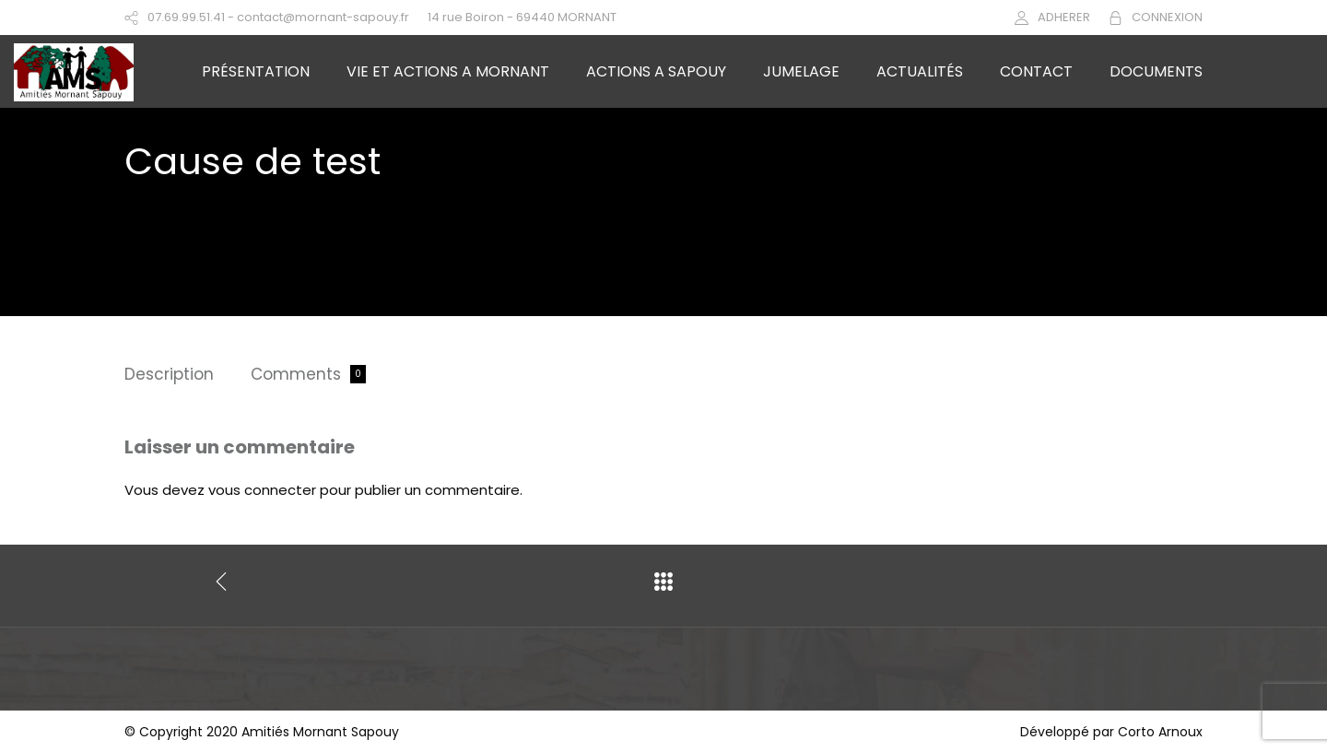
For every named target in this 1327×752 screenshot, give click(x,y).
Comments (296, 374)
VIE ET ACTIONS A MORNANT (447, 71)
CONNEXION (1167, 17)
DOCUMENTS (1156, 71)
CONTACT (1036, 71)
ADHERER (1064, 17)
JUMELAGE (801, 71)
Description (169, 374)
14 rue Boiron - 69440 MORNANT (522, 17)
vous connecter (262, 489)
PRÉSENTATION (256, 71)
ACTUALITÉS (919, 71)
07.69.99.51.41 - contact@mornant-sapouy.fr (278, 17)
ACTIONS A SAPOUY (656, 71)
